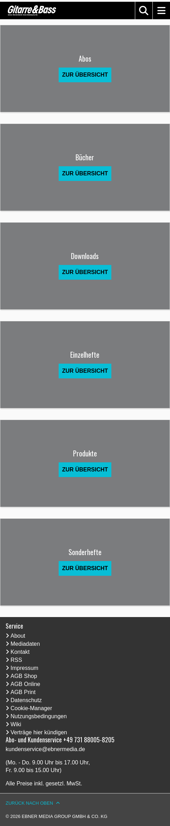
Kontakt (20, 652)
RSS (16, 660)
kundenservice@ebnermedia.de (45, 749)
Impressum (24, 668)
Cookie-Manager (31, 708)
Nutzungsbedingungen (39, 716)
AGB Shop (24, 676)
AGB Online (25, 684)
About (18, 636)
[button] (143, 10)
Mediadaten (25, 644)
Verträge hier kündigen (39, 732)
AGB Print (23, 692)
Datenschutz (26, 700)
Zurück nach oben (29, 803)
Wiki (16, 724)
